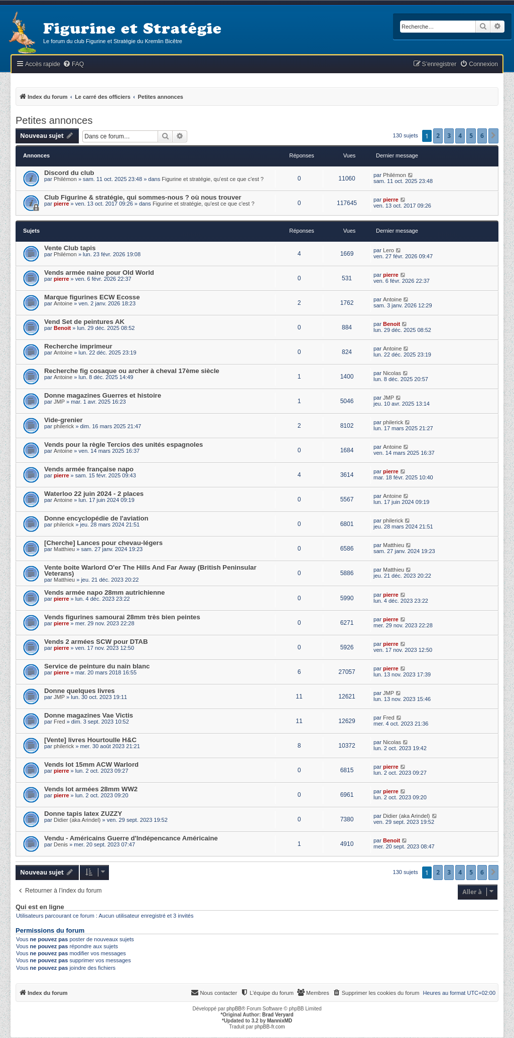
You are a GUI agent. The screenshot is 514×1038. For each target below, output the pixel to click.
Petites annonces (54, 120)
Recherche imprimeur (78, 346)
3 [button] (449, 135)
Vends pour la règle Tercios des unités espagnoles (123, 444)
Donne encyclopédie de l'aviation (96, 518)
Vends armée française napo (89, 469)
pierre (61, 204)
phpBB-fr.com (269, 1026)
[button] (493, 135)
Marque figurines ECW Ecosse (92, 297)
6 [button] (482, 135)
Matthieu (64, 549)
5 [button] (471, 135)
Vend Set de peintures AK (84, 321)
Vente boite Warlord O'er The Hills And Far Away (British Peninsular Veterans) (150, 570)
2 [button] (438, 135)
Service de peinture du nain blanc (97, 666)
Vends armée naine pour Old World (99, 272)
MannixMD (279, 1020)
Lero (388, 250)
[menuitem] (73, 64)
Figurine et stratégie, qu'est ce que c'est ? (213, 179)
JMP (59, 402)
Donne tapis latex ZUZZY (83, 813)
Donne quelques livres (79, 691)
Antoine (63, 303)
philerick (64, 426)
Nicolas (392, 373)
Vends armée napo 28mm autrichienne (104, 592)
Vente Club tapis (70, 248)
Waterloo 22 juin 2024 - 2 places (94, 493)
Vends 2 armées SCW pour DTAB (96, 641)
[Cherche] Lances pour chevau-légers (103, 543)
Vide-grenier (63, 420)
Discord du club (69, 173)
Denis (61, 844)
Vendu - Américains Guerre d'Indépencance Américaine (131, 838)
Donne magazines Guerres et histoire (102, 395)
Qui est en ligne (40, 907)
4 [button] (460, 135)
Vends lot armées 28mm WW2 (91, 789)
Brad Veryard (277, 1014)
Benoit (62, 328)
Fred (59, 722)
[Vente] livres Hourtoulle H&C (90, 740)
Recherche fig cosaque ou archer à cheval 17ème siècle (131, 371)
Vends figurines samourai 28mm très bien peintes (122, 617)
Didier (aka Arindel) (77, 820)
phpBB (233, 1008)
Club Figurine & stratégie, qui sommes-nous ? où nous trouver (142, 197)
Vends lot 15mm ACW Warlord (91, 764)
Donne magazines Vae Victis (88, 715)
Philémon (65, 179)
